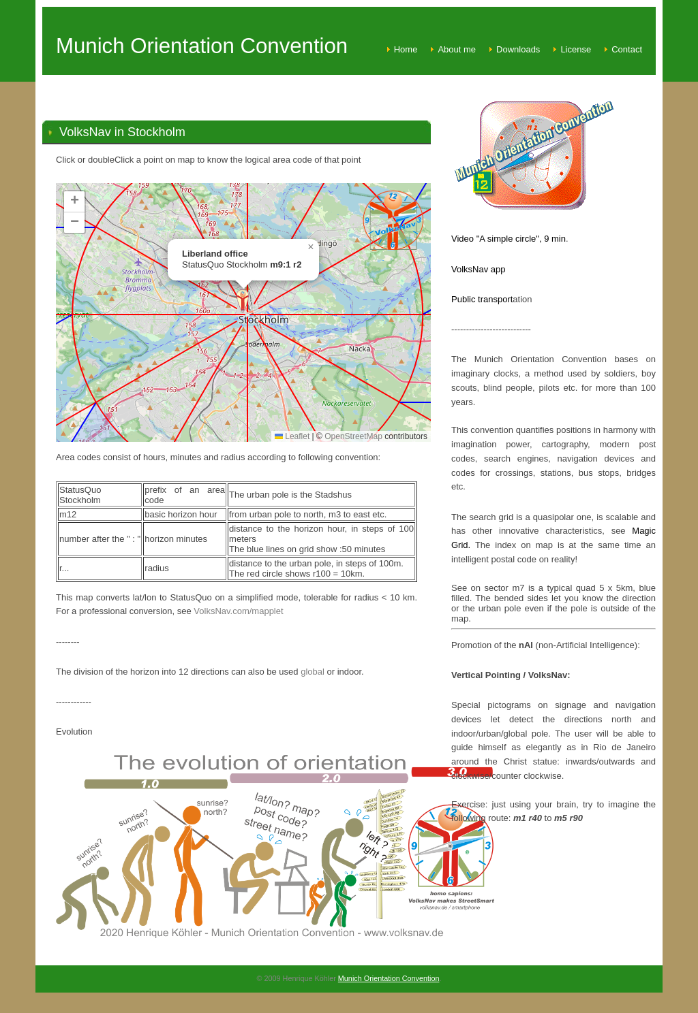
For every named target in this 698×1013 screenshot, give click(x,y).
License (575, 49)
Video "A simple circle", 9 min (508, 239)
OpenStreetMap (353, 436)
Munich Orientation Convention (389, 978)
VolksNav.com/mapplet (238, 611)
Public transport (482, 299)
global (312, 671)
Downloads (518, 49)
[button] (243, 301)
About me (457, 49)
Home (406, 49)
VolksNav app (478, 269)
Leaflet (292, 436)
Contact (626, 49)
